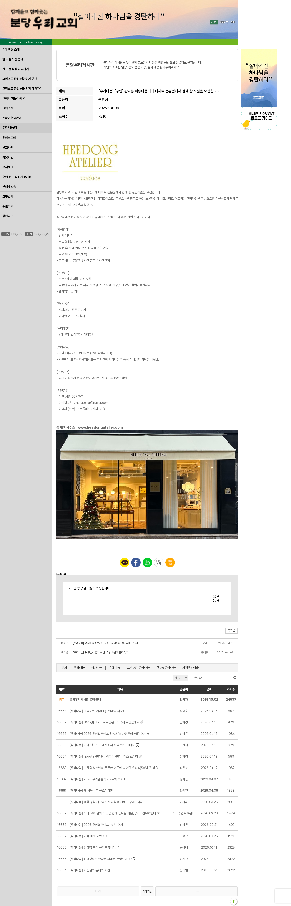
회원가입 (223, 11)
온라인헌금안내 (11, 96)
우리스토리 (9, 116)
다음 (196, 870)
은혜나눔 (114, 646)
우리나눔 (79, 646)
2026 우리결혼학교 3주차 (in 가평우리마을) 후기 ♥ (109, 712)
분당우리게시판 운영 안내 (85, 678)
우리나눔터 (9, 106)
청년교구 (7, 194)
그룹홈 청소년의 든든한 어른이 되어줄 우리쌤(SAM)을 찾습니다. (116, 746)
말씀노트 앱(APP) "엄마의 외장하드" (99, 689)
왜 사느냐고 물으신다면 (91, 769)
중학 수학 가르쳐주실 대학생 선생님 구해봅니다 (106, 780)
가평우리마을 (190, 646)
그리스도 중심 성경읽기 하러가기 (22, 67)
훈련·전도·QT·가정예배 (16, 155)
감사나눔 (96, 646)
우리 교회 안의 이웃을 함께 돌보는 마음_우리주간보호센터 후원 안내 (116, 792)
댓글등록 (216, 577)
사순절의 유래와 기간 (90, 849)
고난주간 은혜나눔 (138, 646)
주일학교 (7, 185)
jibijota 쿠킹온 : (104, 735)
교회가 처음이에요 (13, 77)
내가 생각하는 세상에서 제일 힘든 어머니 (102, 723)
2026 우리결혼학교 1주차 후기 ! (97, 803)
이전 (98, 870)
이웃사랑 (7, 136)
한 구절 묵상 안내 (12, 38)
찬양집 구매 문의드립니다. (93, 826)
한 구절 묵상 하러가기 (15, 47)
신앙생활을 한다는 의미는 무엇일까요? (101, 837)
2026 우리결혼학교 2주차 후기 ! (97, 758)
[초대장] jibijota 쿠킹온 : (104, 701)
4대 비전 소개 (11, 28)
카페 (233, 11)
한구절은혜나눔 (166, 646)
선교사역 (7, 126)
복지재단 (7, 146)
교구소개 (7, 175)
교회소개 (7, 87)
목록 (231, 609)
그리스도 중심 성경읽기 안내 (19, 57)
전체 (64, 646)
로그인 (214, 11)
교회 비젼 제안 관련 (89, 815)
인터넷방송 (9, 165)
